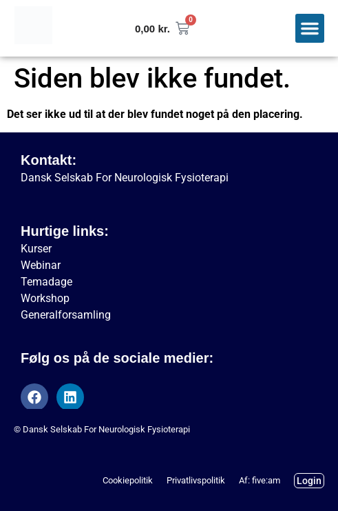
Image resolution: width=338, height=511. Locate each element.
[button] (309, 28)
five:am (266, 480)
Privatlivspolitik (196, 480)
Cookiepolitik (128, 480)
